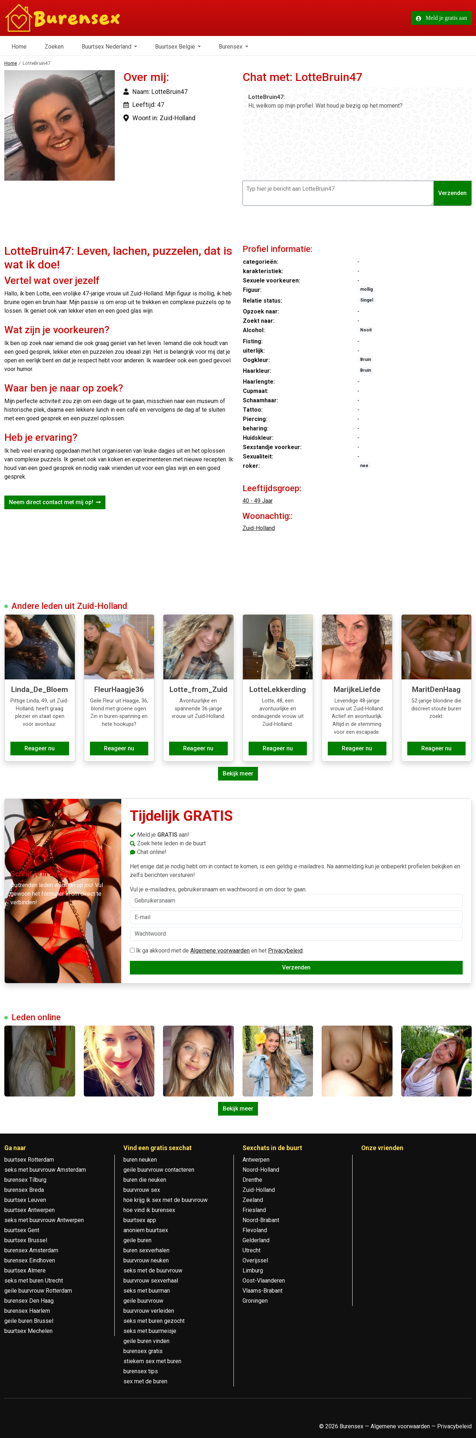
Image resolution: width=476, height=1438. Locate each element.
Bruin (365, 359)
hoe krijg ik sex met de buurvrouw (165, 1200)
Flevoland (254, 1230)
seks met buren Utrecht (33, 1280)
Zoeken (54, 46)
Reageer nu (39, 748)
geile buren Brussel (28, 1320)
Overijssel (255, 1260)
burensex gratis (143, 1351)
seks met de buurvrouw (152, 1270)
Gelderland (255, 1240)
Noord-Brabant (260, 1220)
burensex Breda (24, 1189)
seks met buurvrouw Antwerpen (44, 1220)
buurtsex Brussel (25, 1240)
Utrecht (251, 1250)
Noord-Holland (260, 1169)
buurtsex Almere (25, 1270)
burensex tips (140, 1371)
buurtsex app (139, 1220)
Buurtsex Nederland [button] (107, 46)
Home (19, 46)
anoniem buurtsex (145, 1230)
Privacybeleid (285, 950)
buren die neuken (144, 1179)
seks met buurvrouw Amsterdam (45, 1169)
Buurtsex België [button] (175, 46)
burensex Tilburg (25, 1179)
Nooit (366, 330)
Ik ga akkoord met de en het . (217, 950)
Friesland (254, 1210)
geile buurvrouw (143, 1300)
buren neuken (140, 1159)
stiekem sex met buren (152, 1361)
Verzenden (452, 193)
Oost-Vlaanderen (263, 1280)
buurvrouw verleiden (148, 1310)
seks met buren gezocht (154, 1320)
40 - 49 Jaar (257, 500)
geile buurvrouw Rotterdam (38, 1290)
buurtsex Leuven (25, 1200)
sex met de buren (145, 1381)
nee (364, 465)
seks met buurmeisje (149, 1331)
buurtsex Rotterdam (29, 1159)
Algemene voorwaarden (220, 950)
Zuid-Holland (258, 528)
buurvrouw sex (141, 1189)
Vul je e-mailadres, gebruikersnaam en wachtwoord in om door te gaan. (296, 897)
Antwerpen (255, 1159)
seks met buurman (146, 1290)
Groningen (255, 1300)
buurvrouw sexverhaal (150, 1280)
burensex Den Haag (29, 1300)
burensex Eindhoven (29, 1260)
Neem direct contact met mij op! (55, 502)
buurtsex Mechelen (28, 1331)
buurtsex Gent (21, 1230)
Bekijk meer (238, 773)
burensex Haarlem (27, 1310)
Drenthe (252, 1179)
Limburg (252, 1270)
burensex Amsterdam (31, 1250)
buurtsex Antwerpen (29, 1210)
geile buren (137, 1240)
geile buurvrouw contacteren (158, 1169)
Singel (366, 300)
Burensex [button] (231, 46)
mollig (366, 289)
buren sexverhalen (146, 1250)
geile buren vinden (146, 1341)
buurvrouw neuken (146, 1260)
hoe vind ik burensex (149, 1210)
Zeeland (252, 1200)
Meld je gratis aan (441, 18)
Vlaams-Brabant (262, 1290)
